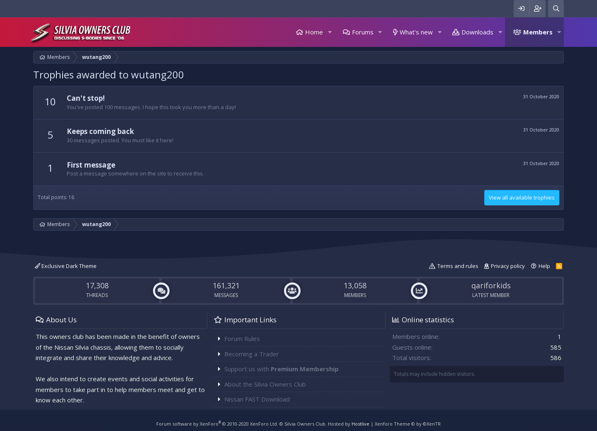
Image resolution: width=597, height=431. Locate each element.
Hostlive (360, 424)
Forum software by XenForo (217, 424)
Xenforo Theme (408, 424)
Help (544, 266)
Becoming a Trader (251, 354)
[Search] (556, 8)
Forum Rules (242, 338)
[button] (329, 32)
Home (314, 32)
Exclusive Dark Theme (66, 266)
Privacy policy (508, 266)
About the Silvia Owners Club (265, 384)
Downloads (477, 32)
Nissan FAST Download (257, 399)
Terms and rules (457, 266)
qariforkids (491, 285)
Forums (363, 32)
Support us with (281, 369)
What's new (416, 32)
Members (538, 32)
